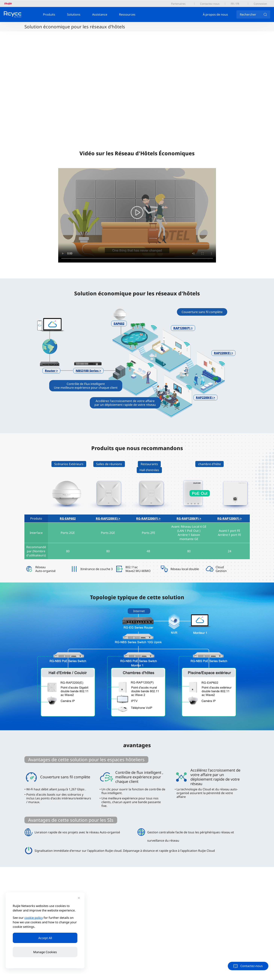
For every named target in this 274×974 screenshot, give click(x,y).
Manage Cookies (45, 952)
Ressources (127, 14)
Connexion (260, 3)
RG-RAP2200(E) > (108, 518)
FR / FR (235, 3)
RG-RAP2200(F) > (148, 518)
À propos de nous (215, 14)
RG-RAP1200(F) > (229, 518)
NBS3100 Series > (88, 371)
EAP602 (119, 323)
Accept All (45, 938)
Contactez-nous (210, 3)
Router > (51, 371)
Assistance (99, 14)
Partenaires (178, 3)
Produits (49, 14)
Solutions (73, 14)
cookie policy (33, 918)
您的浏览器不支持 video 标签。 (137, 215)
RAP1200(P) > (183, 328)
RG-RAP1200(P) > (189, 518)
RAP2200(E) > (223, 353)
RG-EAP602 (68, 518)
